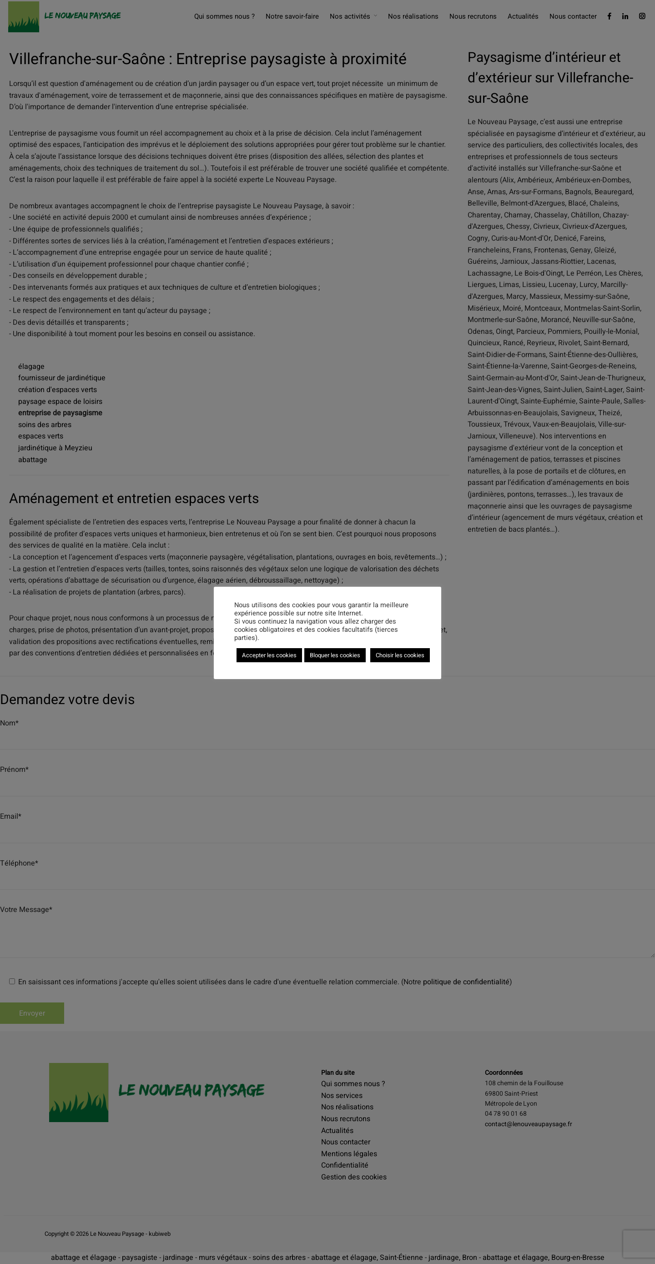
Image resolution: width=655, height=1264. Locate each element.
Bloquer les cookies (335, 655)
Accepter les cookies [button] (269, 655)
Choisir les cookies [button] (400, 655)
